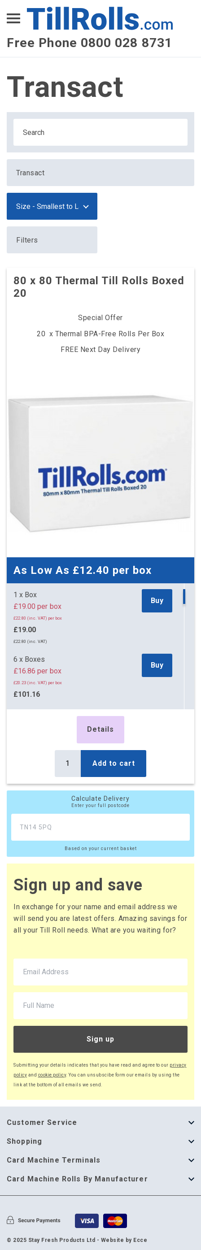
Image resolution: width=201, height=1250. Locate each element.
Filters (27, 240)
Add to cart (113, 763)
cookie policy (52, 1074)
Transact (30, 173)
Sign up (100, 1039)
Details (100, 729)
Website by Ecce (124, 1240)
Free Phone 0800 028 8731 (89, 42)
